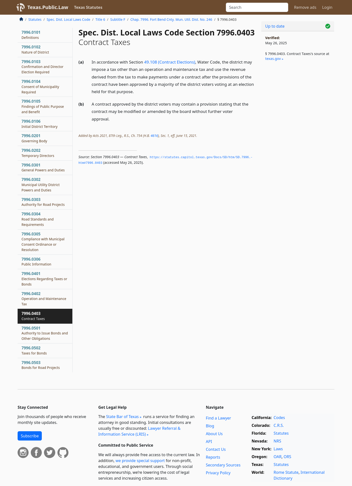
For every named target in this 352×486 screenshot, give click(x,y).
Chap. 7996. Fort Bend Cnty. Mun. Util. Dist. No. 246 (171, 19)
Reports (213, 457)
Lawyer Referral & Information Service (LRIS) (139, 431)
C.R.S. (279, 425)
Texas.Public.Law (47, 7)
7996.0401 (44, 279)
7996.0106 (39, 124)
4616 (154, 135)
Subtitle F (117, 19)
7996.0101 (31, 35)
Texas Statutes (88, 7)
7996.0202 (38, 153)
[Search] (257, 7)
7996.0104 (40, 86)
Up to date (275, 26)
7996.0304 (38, 219)
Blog (210, 426)
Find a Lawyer (218, 418)
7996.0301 (43, 167)
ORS (287, 456)
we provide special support (140, 460)
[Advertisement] (297, 145)
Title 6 (100, 19)
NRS (277, 441)
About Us (214, 433)
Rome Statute (286, 472)
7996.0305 (43, 241)
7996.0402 (44, 299)
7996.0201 (34, 138)
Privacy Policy (218, 472)
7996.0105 (43, 106)
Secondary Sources (223, 465)
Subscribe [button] (30, 436)
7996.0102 (35, 49)
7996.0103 (43, 67)
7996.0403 (33, 316)
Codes (279, 417)
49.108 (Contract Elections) (169, 62)
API (209, 441)
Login (327, 7)
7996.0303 (43, 202)
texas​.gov (273, 58)
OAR (277, 456)
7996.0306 (36, 261)
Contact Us (216, 449)
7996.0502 (34, 350)
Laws (278, 449)
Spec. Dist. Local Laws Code (68, 19)
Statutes (35, 19)
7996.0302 (41, 184)
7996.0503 (41, 365)
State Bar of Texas (122, 416)
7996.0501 (45, 333)
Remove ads (305, 7)
